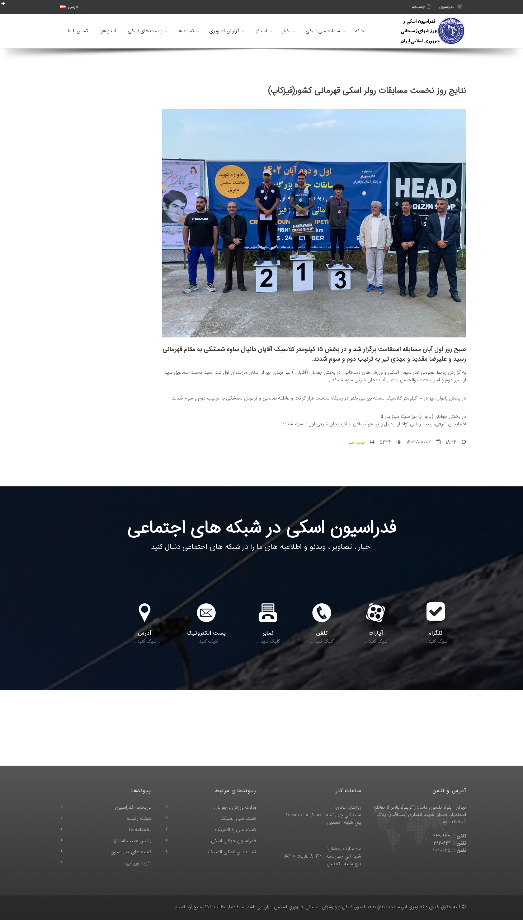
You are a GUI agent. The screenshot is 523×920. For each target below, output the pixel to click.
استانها (260, 31)
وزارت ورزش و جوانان (235, 807)
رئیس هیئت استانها (132, 841)
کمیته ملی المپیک (238, 818)
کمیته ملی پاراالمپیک (235, 830)
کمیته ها (186, 31)
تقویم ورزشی (138, 863)
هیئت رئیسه (139, 818)
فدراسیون (450, 6)
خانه (359, 31)
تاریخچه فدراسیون (133, 807)
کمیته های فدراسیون (130, 852)
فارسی (69, 6)
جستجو (421, 6)
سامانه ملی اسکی (323, 31)
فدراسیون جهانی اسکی (233, 841)
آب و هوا (107, 31)
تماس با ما (78, 31)
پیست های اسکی (145, 31)
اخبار (286, 31)
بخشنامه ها (140, 830)
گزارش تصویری (224, 31)
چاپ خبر (356, 442)
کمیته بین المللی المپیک (232, 852)
